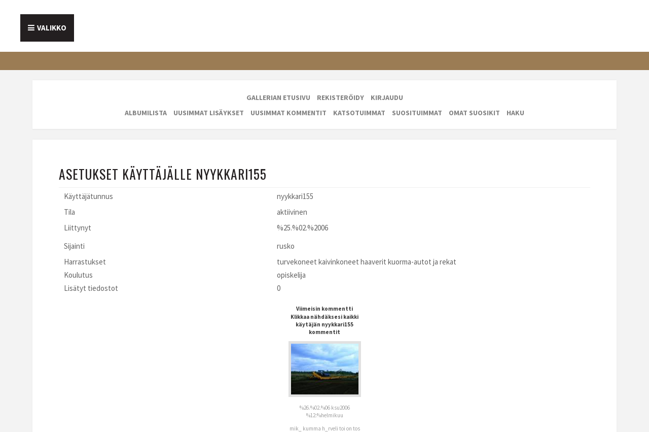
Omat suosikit (474, 112)
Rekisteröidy (340, 97)
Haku (515, 112)
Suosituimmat (417, 112)
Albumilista (146, 112)
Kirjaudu (387, 97)
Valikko (51, 27)
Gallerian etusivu (278, 97)
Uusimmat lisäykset (208, 112)
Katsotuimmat (359, 112)
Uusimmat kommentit (288, 112)
